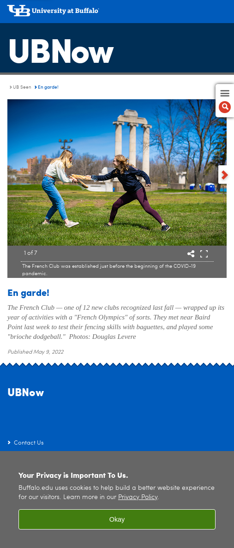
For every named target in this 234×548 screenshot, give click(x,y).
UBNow (60, 48)
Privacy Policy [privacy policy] (137, 497)
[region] (117, 499)
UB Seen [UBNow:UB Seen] (22, 87)
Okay (117, 519)
